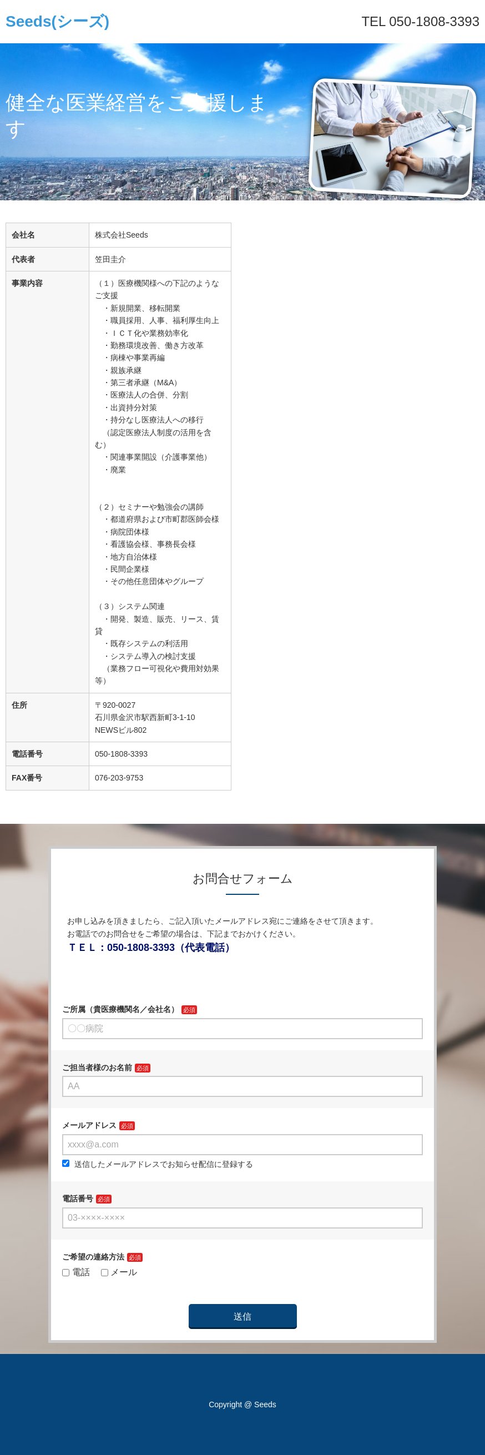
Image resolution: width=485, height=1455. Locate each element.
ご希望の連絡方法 (93, 1256)
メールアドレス (89, 1125)
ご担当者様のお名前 (97, 1067)
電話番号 (77, 1198)
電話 (76, 1272)
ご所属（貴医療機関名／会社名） (120, 1009)
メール (119, 1272)
